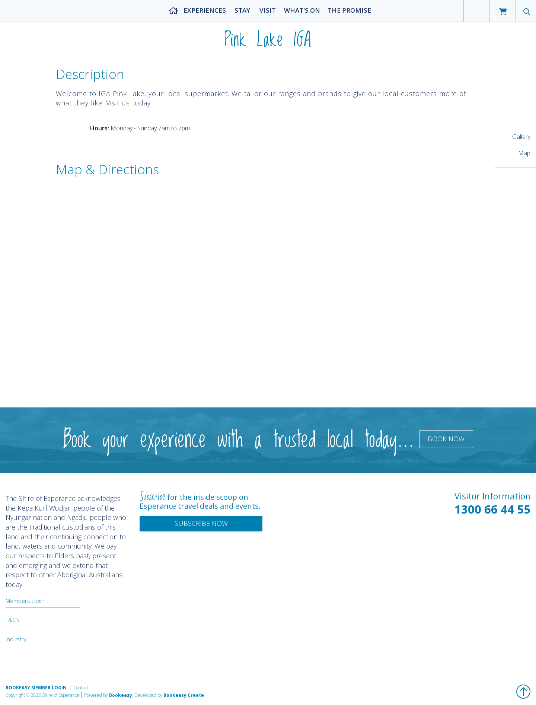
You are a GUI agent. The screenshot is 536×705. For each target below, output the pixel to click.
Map (524, 153)
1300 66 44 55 (492, 509)
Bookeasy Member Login (36, 688)
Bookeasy (120, 695)
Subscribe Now (201, 523)
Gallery (521, 137)
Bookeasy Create (183, 695)
